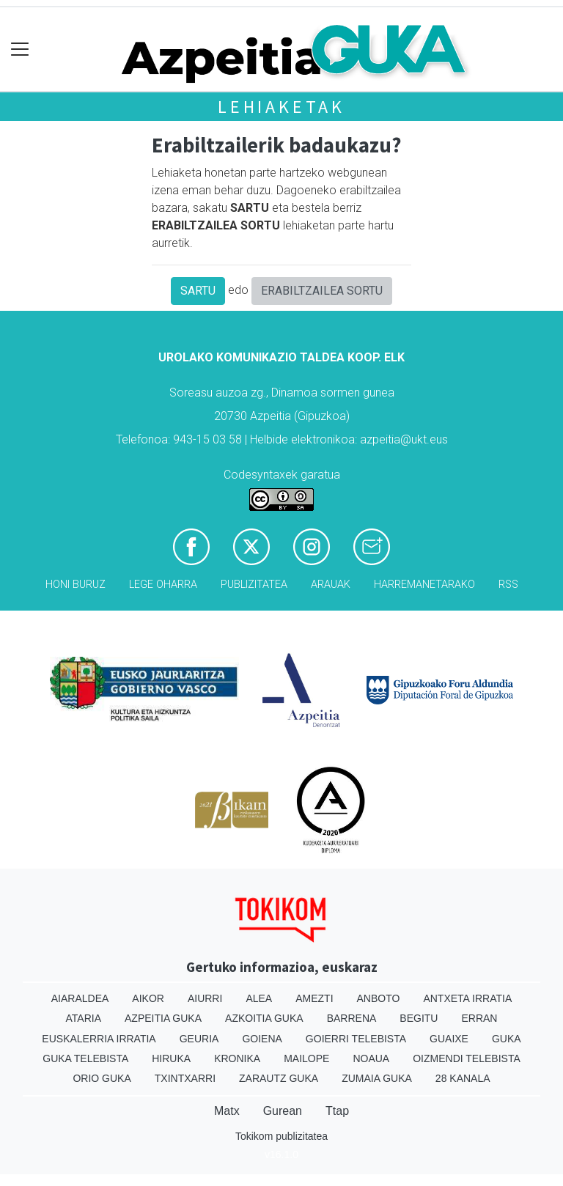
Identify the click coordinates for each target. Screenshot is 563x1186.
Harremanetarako (424, 584)
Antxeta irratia (467, 998)
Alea (259, 998)
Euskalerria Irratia (98, 1039)
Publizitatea (254, 584)
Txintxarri (185, 1078)
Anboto (378, 998)
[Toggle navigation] (20, 49)
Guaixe (449, 1039)
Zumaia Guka (377, 1078)
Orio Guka (101, 1078)
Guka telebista (85, 1058)
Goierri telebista (356, 1039)
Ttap (337, 1111)
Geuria (199, 1039)
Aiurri (205, 998)
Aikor (148, 998)
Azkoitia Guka (264, 1018)
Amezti (314, 998)
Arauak (330, 584)
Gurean (282, 1111)
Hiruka (171, 1058)
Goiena (262, 1039)
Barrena (352, 1018)
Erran (479, 1018)
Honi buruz (75, 584)
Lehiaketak (281, 106)
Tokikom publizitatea (281, 1136)
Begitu (419, 1018)
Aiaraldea (80, 998)
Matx (227, 1111)
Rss (508, 584)
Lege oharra (163, 584)
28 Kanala (462, 1078)
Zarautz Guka (278, 1078)
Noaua (371, 1058)
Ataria (84, 1018)
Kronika (237, 1058)
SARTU (198, 291)
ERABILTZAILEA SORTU (322, 291)
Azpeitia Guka (163, 1018)
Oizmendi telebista (466, 1058)
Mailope (306, 1058)
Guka (506, 1039)
